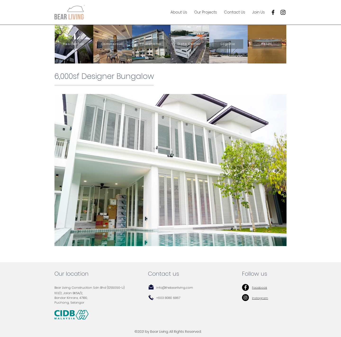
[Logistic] (228, 44)
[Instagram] (283, 12)
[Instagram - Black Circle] (245, 297)
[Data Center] (190, 44)
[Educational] (151, 44)
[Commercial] (112, 44)
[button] (179, 12)
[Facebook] (273, 12)
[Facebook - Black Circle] (245, 287)
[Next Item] (278, 170)
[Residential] (74, 44)
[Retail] (267, 44)
